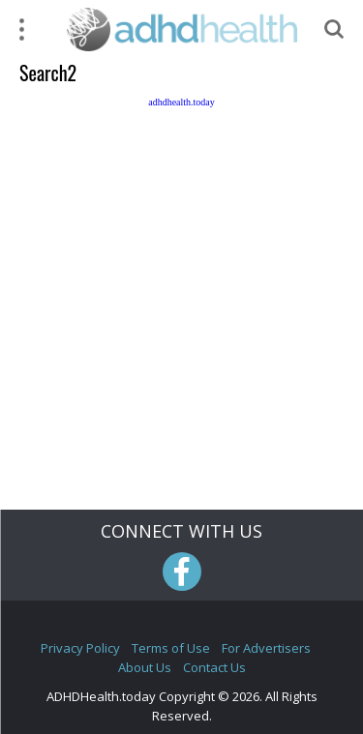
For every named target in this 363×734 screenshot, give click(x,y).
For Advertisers (266, 648)
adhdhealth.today (181, 102)
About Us (144, 667)
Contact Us (214, 667)
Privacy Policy (80, 648)
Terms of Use (171, 648)
